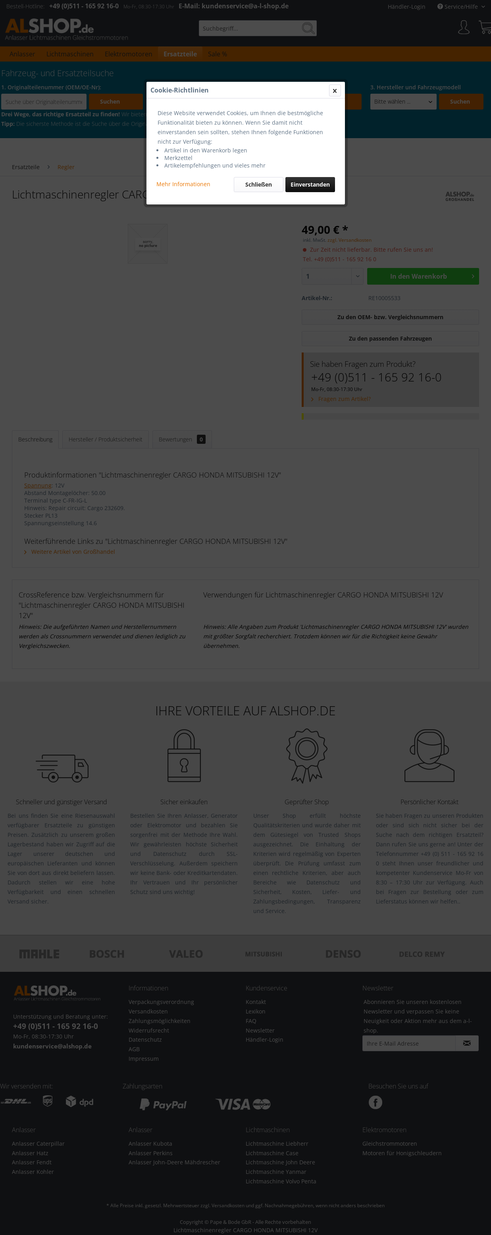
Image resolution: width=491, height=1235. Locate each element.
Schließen (258, 184)
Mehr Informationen (183, 184)
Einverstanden (310, 184)
